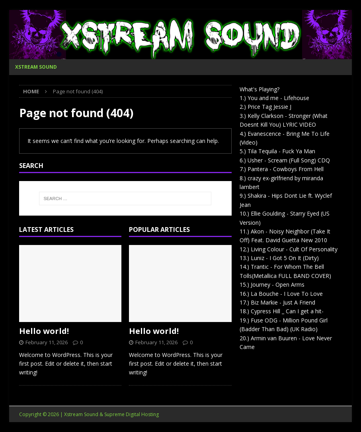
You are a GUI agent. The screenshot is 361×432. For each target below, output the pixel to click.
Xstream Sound (36, 67)
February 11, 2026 (46, 342)
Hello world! (44, 331)
